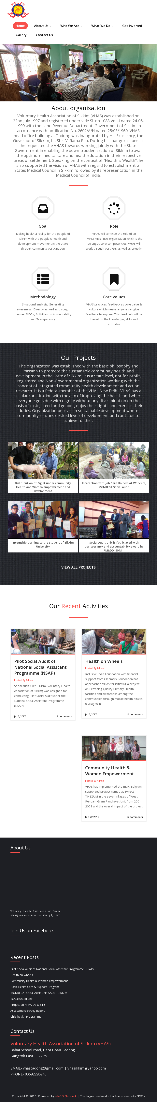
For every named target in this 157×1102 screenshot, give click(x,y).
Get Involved (133, 26)
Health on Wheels (104, 661)
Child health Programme (25, 1016)
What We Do (102, 26)
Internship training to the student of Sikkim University (43, 544)
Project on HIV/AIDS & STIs (28, 1005)
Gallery (21, 35)
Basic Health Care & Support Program (34, 987)
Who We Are (71, 26)
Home (20, 26)
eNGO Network (66, 1096)
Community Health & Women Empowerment (109, 771)
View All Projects (78, 567)
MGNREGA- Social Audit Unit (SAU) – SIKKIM (38, 993)
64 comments (134, 817)
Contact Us (44, 35)
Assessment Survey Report (27, 1010)
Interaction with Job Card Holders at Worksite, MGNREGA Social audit (114, 485)
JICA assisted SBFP (22, 999)
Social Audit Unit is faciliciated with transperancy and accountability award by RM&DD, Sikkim (114, 546)
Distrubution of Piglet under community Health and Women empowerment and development (43, 487)
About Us (42, 26)
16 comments (134, 714)
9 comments (64, 716)
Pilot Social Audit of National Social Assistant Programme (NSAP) (40, 667)
